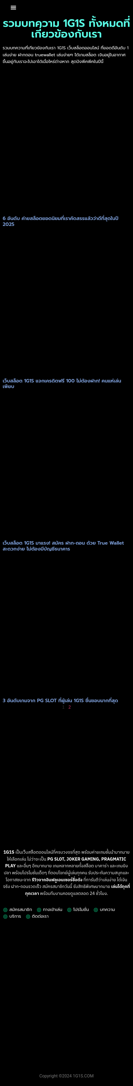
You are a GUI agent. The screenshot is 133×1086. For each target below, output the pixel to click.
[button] (13, 7)
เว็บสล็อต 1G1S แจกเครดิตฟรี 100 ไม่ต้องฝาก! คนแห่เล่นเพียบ (62, 383)
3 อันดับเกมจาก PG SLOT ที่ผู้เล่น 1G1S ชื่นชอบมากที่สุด (60, 700)
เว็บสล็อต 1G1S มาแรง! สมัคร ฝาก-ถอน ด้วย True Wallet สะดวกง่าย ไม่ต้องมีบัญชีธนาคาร (63, 546)
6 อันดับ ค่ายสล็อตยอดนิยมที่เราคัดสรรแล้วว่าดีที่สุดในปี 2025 (60, 221)
